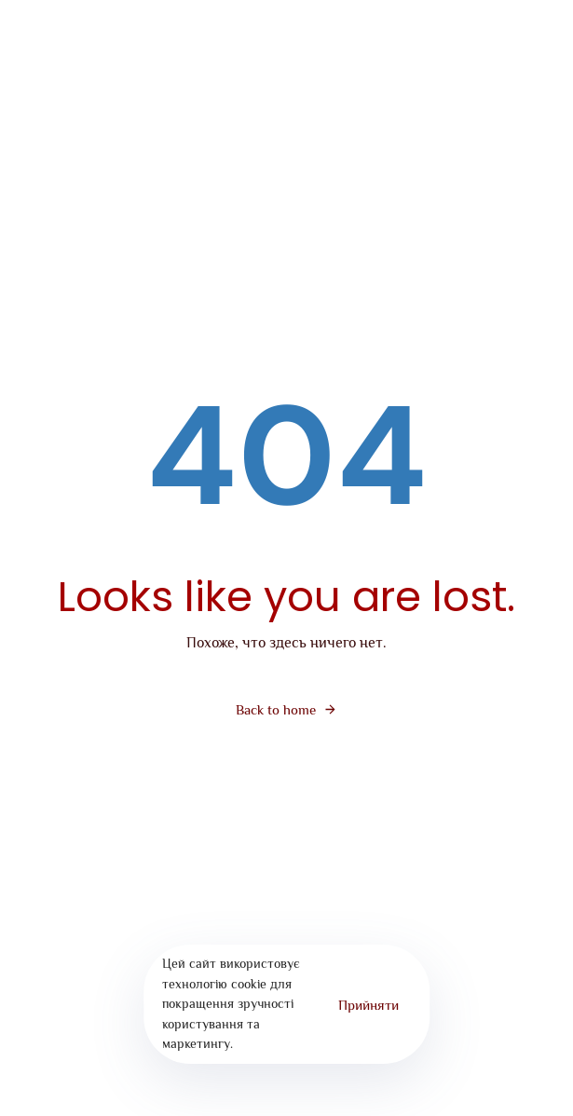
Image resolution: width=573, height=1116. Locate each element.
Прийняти (368, 1005)
